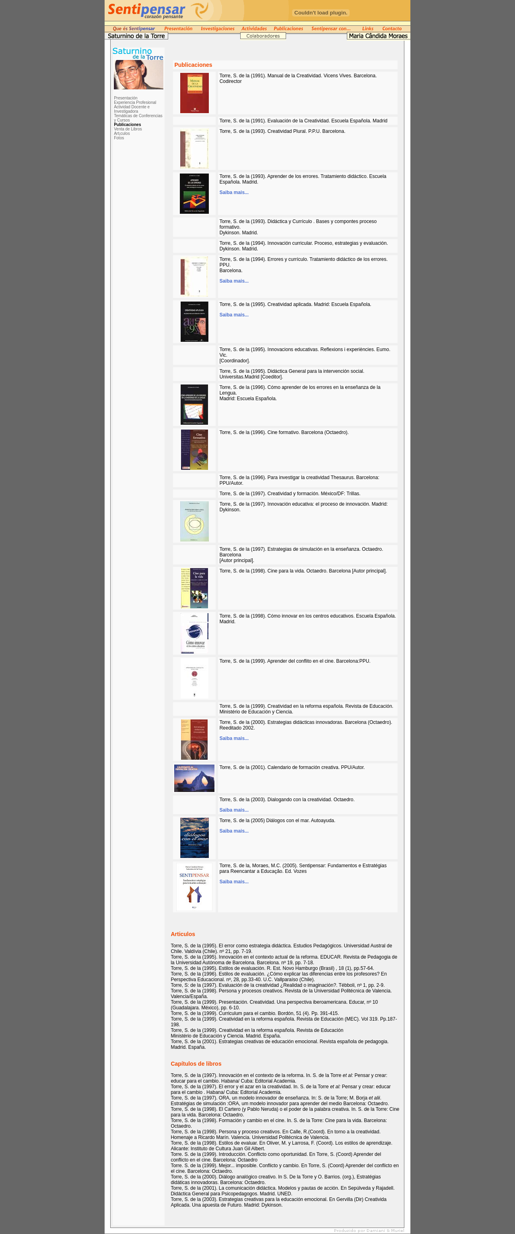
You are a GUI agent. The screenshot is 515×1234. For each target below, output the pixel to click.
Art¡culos (122, 133)
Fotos (119, 138)
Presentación (125, 98)
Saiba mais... (234, 192)
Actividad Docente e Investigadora (132, 109)
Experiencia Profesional (135, 102)
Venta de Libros (128, 129)
